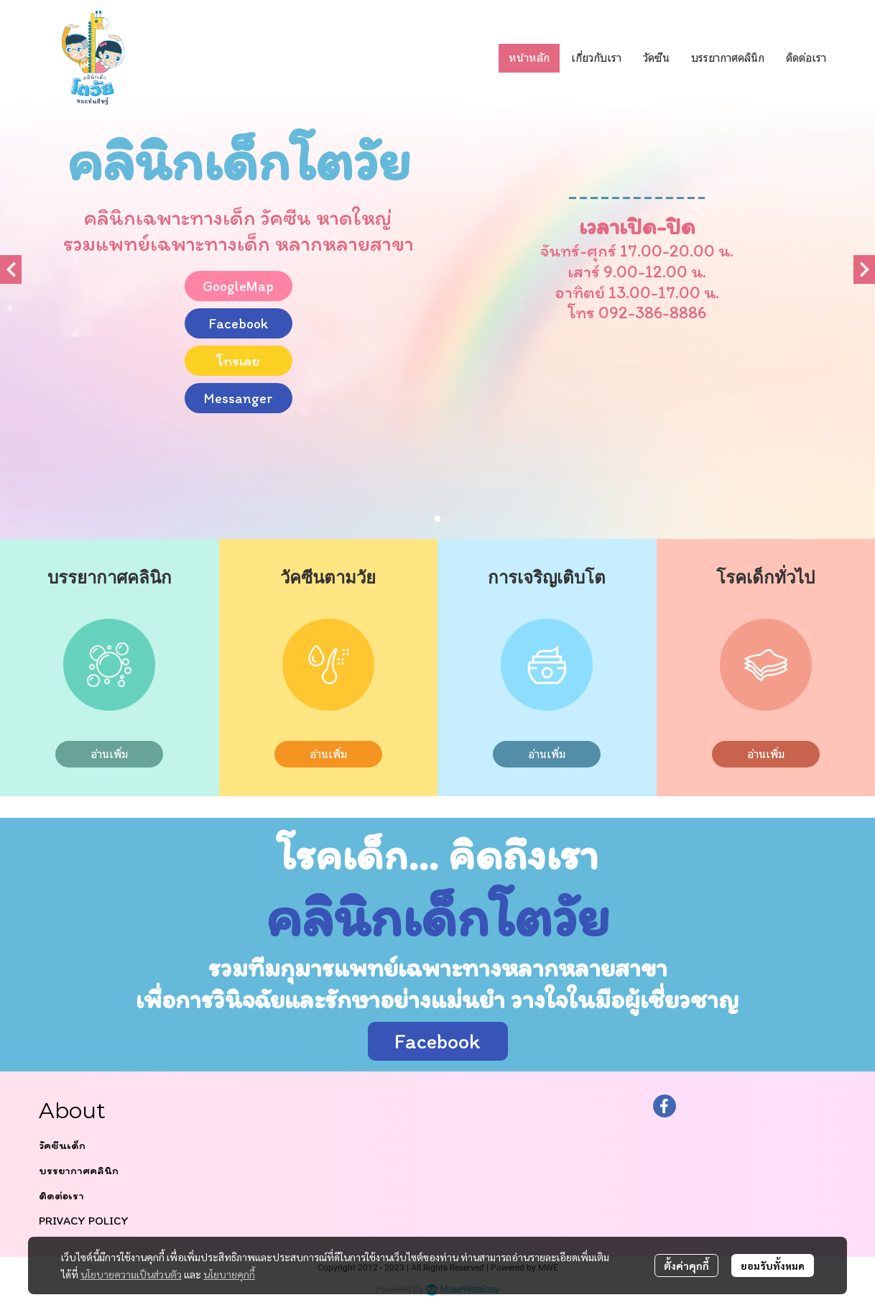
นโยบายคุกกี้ (229, 1274)
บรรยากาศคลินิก (79, 1170)
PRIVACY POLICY (84, 1220)
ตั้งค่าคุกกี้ (686, 1265)
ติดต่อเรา (61, 1195)
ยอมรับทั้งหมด (773, 1265)
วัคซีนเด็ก (62, 1145)
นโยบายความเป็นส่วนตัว (131, 1274)
